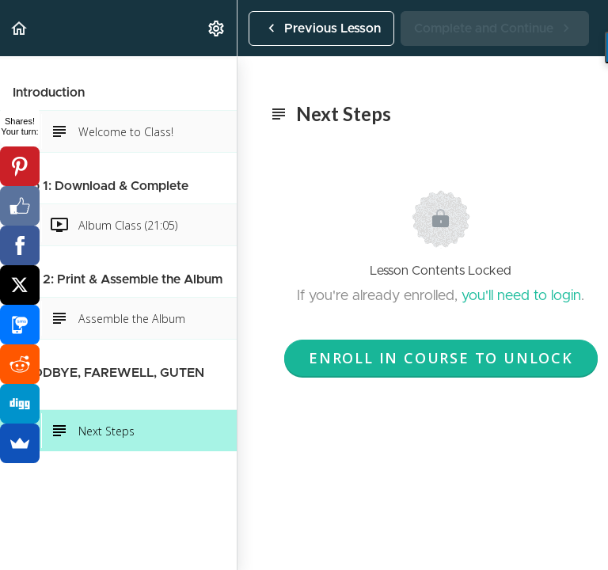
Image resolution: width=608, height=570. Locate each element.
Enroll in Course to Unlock (441, 357)
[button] (20, 28)
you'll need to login (521, 296)
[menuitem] (217, 28)
